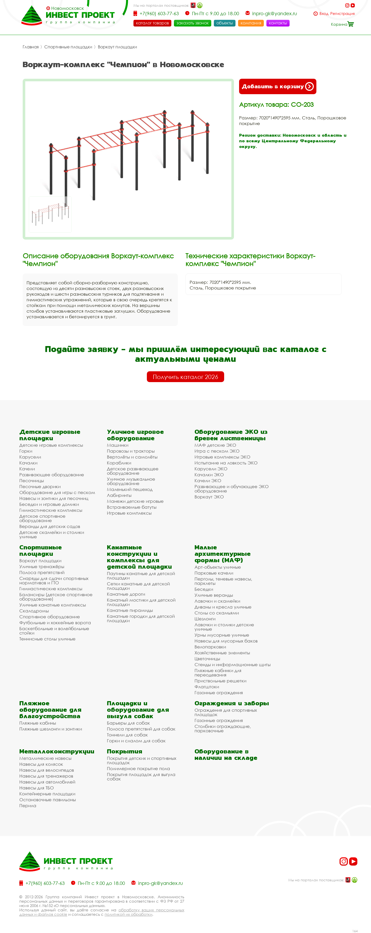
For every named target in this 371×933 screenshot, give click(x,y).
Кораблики (119, 463)
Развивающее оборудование (51, 474)
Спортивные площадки (68, 46)
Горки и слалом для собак (136, 740)
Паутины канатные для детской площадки (141, 575)
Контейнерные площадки (47, 793)
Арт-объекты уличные (218, 567)
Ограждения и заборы (232, 703)
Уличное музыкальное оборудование (131, 481)
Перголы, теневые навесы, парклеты (223, 581)
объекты (224, 22)
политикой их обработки (128, 914)
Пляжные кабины (37, 723)
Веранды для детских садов (49, 526)
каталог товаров (152, 22)
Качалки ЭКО (209, 474)
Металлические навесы (45, 758)
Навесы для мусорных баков (226, 641)
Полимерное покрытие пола (138, 768)
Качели (27, 469)
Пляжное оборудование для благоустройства (50, 709)
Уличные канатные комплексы (52, 605)
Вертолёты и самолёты (132, 457)
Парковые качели (214, 573)
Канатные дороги (126, 594)
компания (251, 22)
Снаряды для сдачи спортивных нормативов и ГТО (53, 580)
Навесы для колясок (41, 764)
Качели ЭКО (208, 480)
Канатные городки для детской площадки (141, 618)
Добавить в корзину (278, 86)
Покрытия (124, 751)
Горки (25, 451)
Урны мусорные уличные (222, 635)
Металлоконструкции (56, 751)
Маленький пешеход (130, 489)
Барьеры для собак (128, 723)
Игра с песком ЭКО (217, 451)
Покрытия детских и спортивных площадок (141, 760)
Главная (31, 46)
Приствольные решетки (220, 681)
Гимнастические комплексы (50, 510)
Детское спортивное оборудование (42, 518)
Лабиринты (119, 495)
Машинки (117, 445)
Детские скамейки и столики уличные (51, 534)
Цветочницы (207, 658)
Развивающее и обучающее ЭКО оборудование (232, 488)
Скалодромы (34, 611)
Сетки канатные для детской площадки (138, 586)
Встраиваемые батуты (131, 507)
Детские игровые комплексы (51, 445)
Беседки (204, 589)
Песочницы (31, 480)
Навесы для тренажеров (46, 776)
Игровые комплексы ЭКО (222, 457)
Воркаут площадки (117, 46)
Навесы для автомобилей (47, 782)
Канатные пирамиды (130, 610)
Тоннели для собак (127, 735)
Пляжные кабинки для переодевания (218, 672)
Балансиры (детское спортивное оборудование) (55, 596)
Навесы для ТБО (36, 788)
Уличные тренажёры (41, 566)
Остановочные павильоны (47, 799)
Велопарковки (210, 647)
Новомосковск (67, 8)
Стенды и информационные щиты (233, 664)
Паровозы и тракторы (131, 451)
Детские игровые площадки (49, 434)
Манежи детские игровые (135, 501)
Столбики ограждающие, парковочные (223, 728)
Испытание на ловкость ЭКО (226, 463)
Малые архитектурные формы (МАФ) (223, 553)
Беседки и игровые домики (49, 504)
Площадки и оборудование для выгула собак (138, 709)
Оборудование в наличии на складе (226, 754)
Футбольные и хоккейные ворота (55, 622)
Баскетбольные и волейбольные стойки (54, 630)
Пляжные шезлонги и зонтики (50, 729)
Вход (323, 13)
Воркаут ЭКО (209, 497)
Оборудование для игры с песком (57, 492)
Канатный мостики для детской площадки (141, 602)
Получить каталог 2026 (185, 376)
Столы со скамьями (217, 613)
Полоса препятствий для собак (141, 729)
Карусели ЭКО (211, 469)
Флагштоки (207, 686)
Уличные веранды (214, 595)
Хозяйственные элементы (222, 652)
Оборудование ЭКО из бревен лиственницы (231, 434)
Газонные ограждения (219, 692)
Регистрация (342, 13)
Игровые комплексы (129, 513)
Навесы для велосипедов (46, 770)
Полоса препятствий (41, 572)
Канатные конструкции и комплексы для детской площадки (139, 557)
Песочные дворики (40, 486)
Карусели (30, 457)
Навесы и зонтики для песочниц (53, 498)
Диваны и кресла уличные (223, 607)
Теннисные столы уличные (47, 639)
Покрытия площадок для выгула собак (141, 776)
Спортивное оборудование (49, 616)
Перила (27, 805)
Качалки (28, 463)
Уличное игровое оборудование (135, 434)
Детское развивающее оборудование (132, 471)
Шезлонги (205, 619)
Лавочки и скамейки (217, 601)
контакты (278, 22)
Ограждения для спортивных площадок (226, 712)
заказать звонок (192, 22)
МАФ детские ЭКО (215, 445)
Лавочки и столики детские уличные (224, 626)
